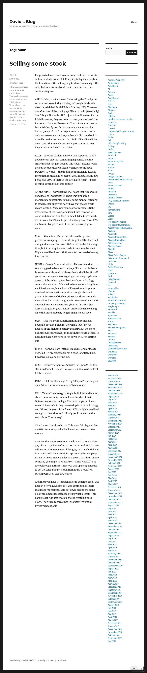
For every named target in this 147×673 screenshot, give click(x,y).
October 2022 (114, 499)
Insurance (112, 195)
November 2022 (115, 496)
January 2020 (114, 590)
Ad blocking (113, 83)
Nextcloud (112, 261)
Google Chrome (115, 176)
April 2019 (112, 617)
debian (111, 137)
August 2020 (113, 569)
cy (27, 96)
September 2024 (115, 430)
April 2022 (112, 517)
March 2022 (113, 520)
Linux (110, 219)
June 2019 (112, 611)
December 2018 (114, 629)
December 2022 (115, 493)
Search (109, 48)
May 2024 (112, 442)
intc (25, 99)
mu (22, 105)
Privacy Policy (29, 660)
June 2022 (112, 511)
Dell (109, 140)
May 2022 (112, 514)
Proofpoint (113, 297)
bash (110, 104)
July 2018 (112, 641)
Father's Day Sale (115, 161)
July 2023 (112, 472)
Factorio (111, 158)
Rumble (111, 312)
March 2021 (113, 550)
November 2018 (115, 632)
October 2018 (113, 635)
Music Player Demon (117, 255)
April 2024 (112, 445)
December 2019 (114, 593)
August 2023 (113, 469)
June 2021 (112, 541)
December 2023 (115, 457)
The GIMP (112, 324)
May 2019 (112, 614)
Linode (111, 216)
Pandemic (112, 282)
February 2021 (114, 553)
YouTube (112, 361)
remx (11, 114)
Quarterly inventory (116, 303)
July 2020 (112, 572)
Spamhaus (112, 315)
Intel (11, 102)
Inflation (112, 192)
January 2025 (114, 418)
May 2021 (112, 544)
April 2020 (112, 581)
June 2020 (112, 575)
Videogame (113, 346)
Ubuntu (111, 340)
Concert (111, 128)
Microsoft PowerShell (117, 237)
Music (110, 252)
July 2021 (112, 538)
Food (110, 170)
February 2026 (114, 378)
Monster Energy (115, 246)
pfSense (111, 291)
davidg (12, 75)
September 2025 (115, 393)
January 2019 (113, 626)
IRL (109, 207)
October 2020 (114, 563)
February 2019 (114, 623)
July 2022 (112, 508)
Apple (110, 95)
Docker (111, 149)
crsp (23, 96)
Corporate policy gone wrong (121, 131)
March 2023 (113, 484)
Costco (111, 134)
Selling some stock (37, 63)
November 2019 (115, 596)
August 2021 (113, 535)
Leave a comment (17, 124)
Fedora (111, 164)
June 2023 (112, 475)
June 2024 (112, 439)
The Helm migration (117, 327)
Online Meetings (115, 267)
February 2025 (114, 415)
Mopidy (111, 249)
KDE (110, 213)
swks (18, 120)
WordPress (112, 355)
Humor (111, 189)
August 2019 (113, 605)
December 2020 (115, 560)
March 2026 (113, 375)
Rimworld (112, 309)
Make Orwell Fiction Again (120, 228)
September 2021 (115, 532)
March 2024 (113, 448)
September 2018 (115, 638)
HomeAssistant (114, 185)
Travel (111, 330)
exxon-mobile (15, 99)
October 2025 (114, 390)
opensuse (112, 273)
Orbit (110, 276)
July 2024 (112, 436)
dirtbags (111, 146)
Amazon (111, 92)
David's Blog (22, 21)
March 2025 (113, 412)
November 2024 (115, 424)
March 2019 (113, 620)
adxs (19, 87)
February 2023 (114, 487)
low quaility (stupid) (117, 222)
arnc (17, 90)
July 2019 (112, 608)
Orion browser (114, 279)
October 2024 (114, 427)
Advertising (113, 86)
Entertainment (114, 152)
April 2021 (112, 547)
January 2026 (114, 381)
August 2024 (113, 433)
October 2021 (113, 529)
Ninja (110, 264)
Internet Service (115, 198)
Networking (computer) (118, 258)
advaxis (12, 87)
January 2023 (114, 490)
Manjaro (111, 231)
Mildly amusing (115, 243)
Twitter (111, 336)
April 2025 (112, 409)
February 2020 (114, 587)
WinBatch (112, 352)
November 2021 (115, 526)
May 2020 (112, 578)
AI (109, 89)
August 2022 (113, 505)
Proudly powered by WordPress (52, 660)
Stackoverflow (114, 318)
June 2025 (112, 402)
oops (110, 270)
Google (111, 173)
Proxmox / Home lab (117, 300)
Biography (112, 107)
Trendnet (112, 333)
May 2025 (112, 406)
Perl (109, 285)
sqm (21, 117)
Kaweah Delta (114, 210)
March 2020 (113, 584)
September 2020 (115, 566)
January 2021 (113, 557)
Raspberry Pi (113, 306)
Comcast (112, 125)
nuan (11, 108)
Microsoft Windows (116, 240)
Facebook (112, 155)
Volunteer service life (117, 349)
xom (24, 120)
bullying (111, 116)
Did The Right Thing (117, 143)
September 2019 (115, 602)
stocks (12, 120)
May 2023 (112, 478)
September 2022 (115, 502)
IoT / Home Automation (118, 201)
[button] (138, 669)
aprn (11, 90)
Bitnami (111, 110)
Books (110, 113)
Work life (112, 358)
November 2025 (115, 387)
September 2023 (115, 466)
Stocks (111, 321)
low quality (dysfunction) (119, 225)
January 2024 (114, 454)
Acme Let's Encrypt (116, 80)
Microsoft (112, 234)
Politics (111, 294)
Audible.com (113, 98)
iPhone (111, 204)
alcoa (24, 87)
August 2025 (113, 396)
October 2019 (113, 599)
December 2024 (115, 421)
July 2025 (112, 399)
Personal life (113, 288)
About (134, 22)
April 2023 (112, 481)
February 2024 (114, 451)
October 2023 (114, 463)
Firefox (111, 167)
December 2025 (115, 384)
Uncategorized (16, 83)
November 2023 (115, 460)
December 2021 (115, 523)
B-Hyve (111, 101)
